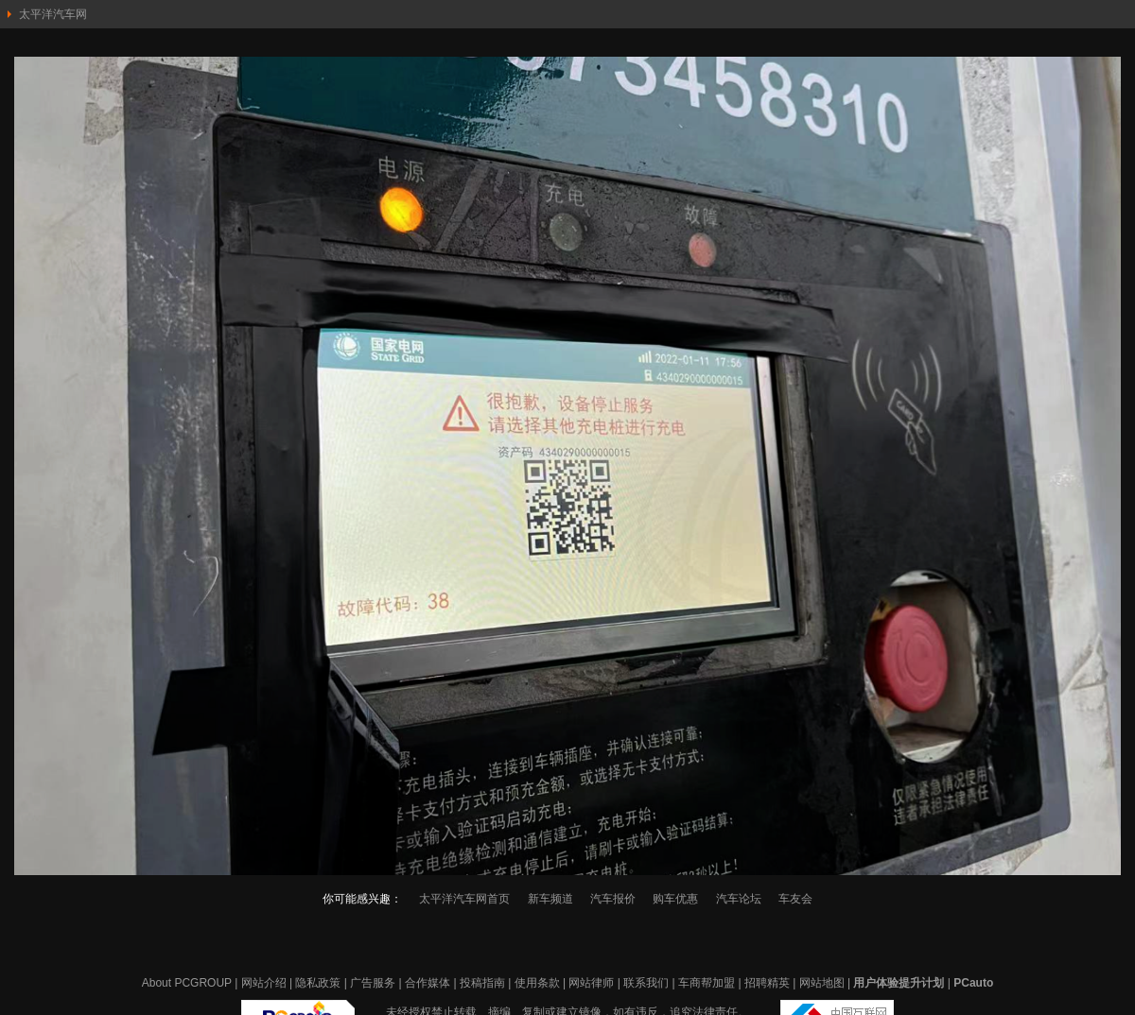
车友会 (795, 898)
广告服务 (372, 982)
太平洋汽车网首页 (464, 898)
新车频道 (550, 898)
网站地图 (822, 982)
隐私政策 (317, 982)
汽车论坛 (738, 898)
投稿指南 (482, 982)
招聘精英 (767, 982)
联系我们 (646, 982)
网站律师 (591, 982)
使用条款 (537, 982)
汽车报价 (613, 898)
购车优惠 (675, 898)
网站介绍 (264, 982)
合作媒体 (427, 982)
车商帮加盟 (706, 982)
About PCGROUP (187, 982)
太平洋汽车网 (53, 14)
